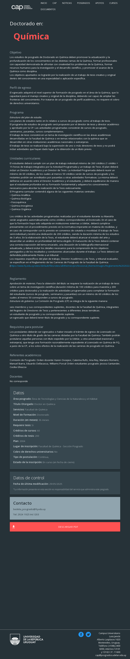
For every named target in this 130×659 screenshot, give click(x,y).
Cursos (113, 3)
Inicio (44, 3)
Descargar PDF (45, 527)
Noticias (67, 3)
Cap (55, 3)
